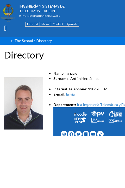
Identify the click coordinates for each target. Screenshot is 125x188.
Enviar (71, 94)
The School (23, 40)
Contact (58, 24)
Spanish (71, 24)
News (45, 24)
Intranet (32, 24)
